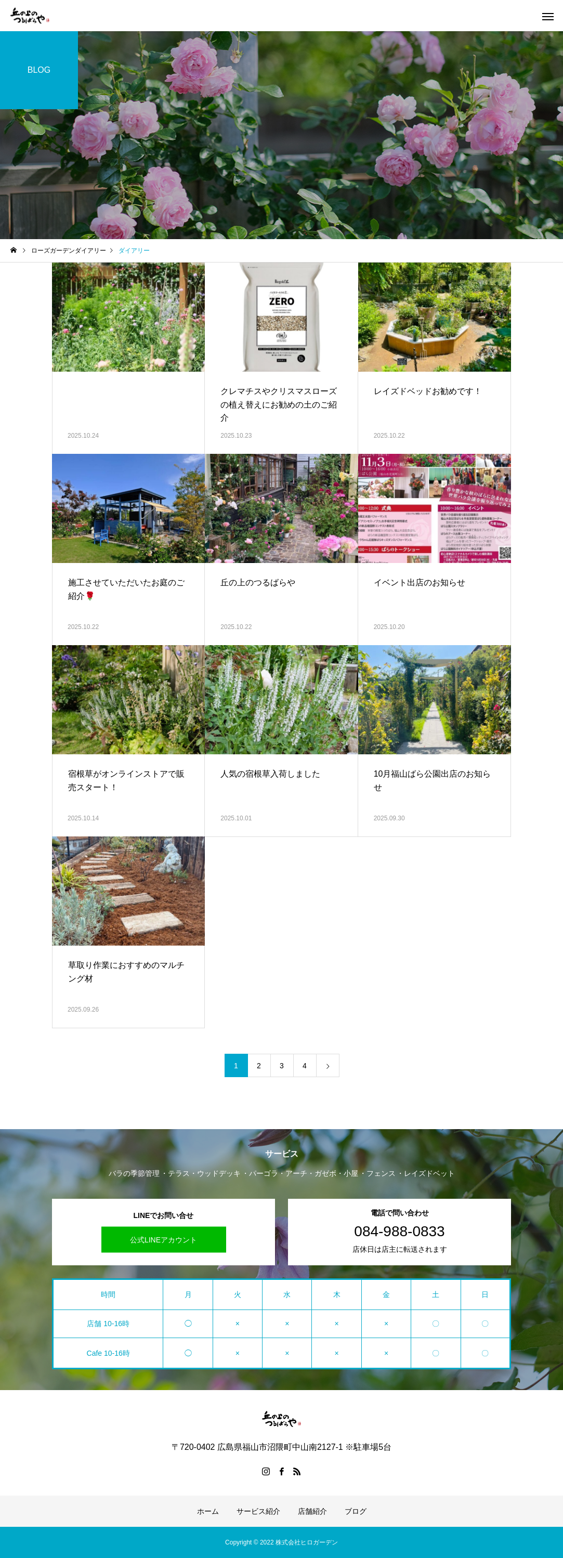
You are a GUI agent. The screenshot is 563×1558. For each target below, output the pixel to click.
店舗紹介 (312, 1511)
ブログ (355, 1511)
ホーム (208, 1511)
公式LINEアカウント (163, 1240)
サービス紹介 (258, 1511)
